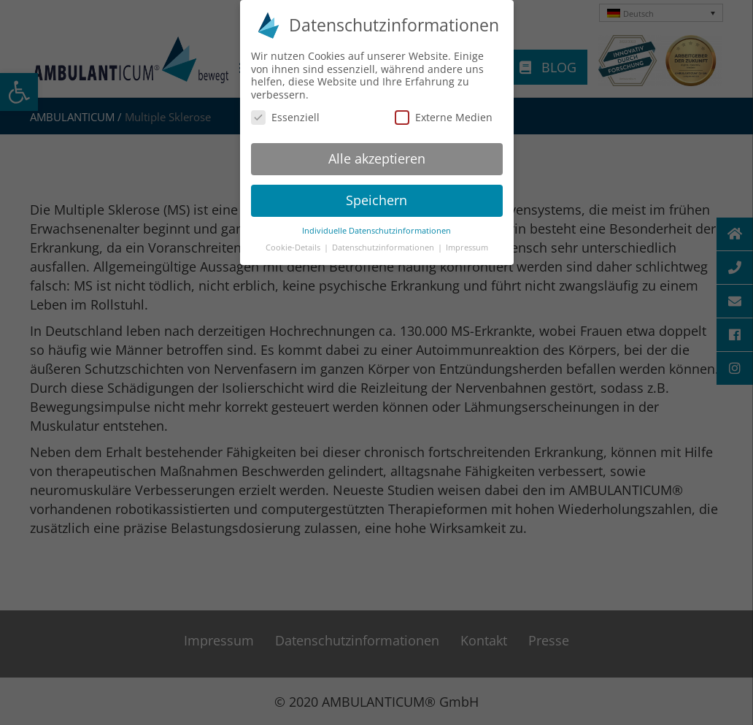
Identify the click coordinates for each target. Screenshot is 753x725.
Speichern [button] (376, 196)
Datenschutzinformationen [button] (384, 244)
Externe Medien (444, 113)
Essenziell (285, 113)
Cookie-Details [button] (294, 244)
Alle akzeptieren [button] (376, 155)
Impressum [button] (467, 244)
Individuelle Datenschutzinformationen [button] (376, 227)
